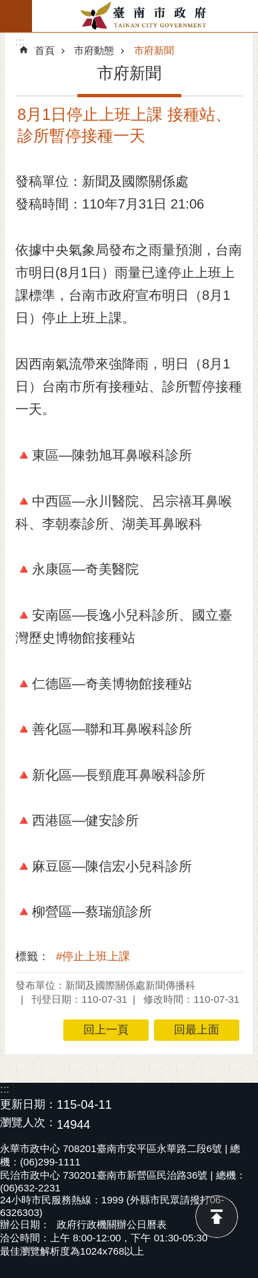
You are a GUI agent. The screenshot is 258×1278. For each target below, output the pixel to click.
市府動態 (94, 50)
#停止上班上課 (93, 956)
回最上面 (216, 1216)
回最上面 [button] (196, 1029)
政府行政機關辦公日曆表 (112, 1224)
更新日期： (28, 1104)
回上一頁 (106, 1029)
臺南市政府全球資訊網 (145, 16)
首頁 (45, 50)
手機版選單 (16, 16)
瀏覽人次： (28, 1123)
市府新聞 (154, 50)
